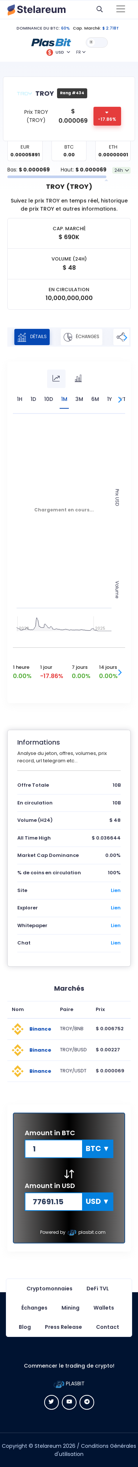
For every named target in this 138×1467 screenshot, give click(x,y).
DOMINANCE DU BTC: (38, 28)
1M (64, 399)
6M (95, 399)
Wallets (103, 1307)
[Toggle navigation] (121, 9)
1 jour (46, 667)
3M (79, 399)
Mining (70, 1307)
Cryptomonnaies (49, 1288)
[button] (51, 42)
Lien (116, 890)
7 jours (80, 667)
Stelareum (48, 1446)
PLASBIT (69, 1383)
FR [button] (78, 52)
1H (19, 399)
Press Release (63, 1327)
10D (48, 399)
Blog (25, 1327)
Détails (32, 337)
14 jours (108, 667)
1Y (109, 399)
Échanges (81, 337)
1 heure (21, 667)
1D (33, 399)
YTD (125, 399)
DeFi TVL (97, 1288)
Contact (107, 1327)
